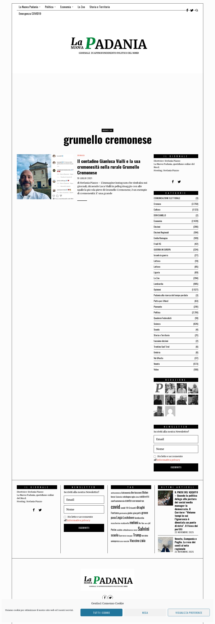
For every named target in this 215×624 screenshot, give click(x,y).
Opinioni (157, 289)
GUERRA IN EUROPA (162, 249)
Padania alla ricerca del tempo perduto (171, 295)
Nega (145, 612)
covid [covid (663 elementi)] (115, 506)
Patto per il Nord (161, 301)
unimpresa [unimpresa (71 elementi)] (115, 541)
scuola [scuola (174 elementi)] (114, 535)
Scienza (157, 323)
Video (156, 369)
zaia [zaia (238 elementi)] (142, 540)
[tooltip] (187, 10)
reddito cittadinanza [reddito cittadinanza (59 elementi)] (125, 529)
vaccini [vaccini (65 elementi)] (126, 541)
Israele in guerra (161, 255)
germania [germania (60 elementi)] (123, 513)
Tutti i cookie (101, 612)
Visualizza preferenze (189, 612)
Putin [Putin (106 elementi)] (113, 530)
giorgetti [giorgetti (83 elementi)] (137, 513)
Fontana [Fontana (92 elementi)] (115, 513)
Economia (158, 221)
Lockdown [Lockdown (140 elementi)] (128, 517)
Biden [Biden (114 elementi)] (145, 492)
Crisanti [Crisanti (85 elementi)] (132, 507)
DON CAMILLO (160, 215)
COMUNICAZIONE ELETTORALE (167, 198)
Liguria (157, 272)
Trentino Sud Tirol (161, 346)
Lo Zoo (156, 278)
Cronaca (81, 155)
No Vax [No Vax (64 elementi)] (141, 523)
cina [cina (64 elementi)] (137, 496)
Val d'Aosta (158, 358)
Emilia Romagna (160, 238)
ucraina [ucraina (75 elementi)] (145, 535)
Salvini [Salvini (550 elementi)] (143, 528)
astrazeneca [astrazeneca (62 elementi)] (116, 492)
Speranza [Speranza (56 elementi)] (122, 535)
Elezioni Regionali (161, 232)
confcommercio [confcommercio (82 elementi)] (118, 501)
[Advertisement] (107, 98)
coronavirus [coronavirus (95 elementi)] (138, 501)
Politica (157, 312)
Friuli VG (157, 243)
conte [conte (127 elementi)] (128, 500)
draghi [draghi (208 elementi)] (141, 507)
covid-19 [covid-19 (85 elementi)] (124, 507)
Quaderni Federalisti (162, 318)
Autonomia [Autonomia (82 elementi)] (126, 492)
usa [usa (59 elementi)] (121, 541)
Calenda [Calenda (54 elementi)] (119, 496)
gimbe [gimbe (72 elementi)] (130, 513)
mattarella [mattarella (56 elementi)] (125, 523)
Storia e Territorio (161, 335)
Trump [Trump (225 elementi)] (137, 534)
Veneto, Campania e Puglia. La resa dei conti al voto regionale (186, 543)
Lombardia (158, 283)
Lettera (157, 261)
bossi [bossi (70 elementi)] (113, 496)
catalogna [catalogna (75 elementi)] (127, 496)
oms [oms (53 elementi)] (146, 523)
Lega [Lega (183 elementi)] (119, 517)
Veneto (157, 363)
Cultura (157, 209)
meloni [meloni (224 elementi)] (134, 522)
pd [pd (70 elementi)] (149, 523)
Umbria (157, 352)
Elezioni (157, 226)
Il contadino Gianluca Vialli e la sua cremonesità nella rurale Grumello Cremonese (108, 166)
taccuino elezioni (161, 341)
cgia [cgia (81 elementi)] (133, 496)
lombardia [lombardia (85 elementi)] (139, 517)
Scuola (156, 329)
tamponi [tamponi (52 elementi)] (130, 535)
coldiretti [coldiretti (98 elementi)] (144, 496)
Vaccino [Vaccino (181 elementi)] (135, 540)
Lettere (157, 266)
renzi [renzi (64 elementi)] (135, 529)
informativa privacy (168, 459)
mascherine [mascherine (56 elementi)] (115, 523)
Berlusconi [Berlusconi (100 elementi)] (136, 492)
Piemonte (158, 306)
